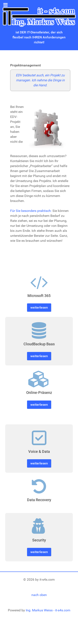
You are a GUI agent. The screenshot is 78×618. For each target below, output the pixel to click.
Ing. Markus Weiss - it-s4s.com (48, 610)
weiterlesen (39, 307)
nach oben (39, 595)
